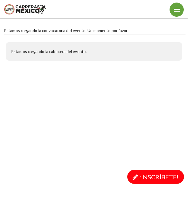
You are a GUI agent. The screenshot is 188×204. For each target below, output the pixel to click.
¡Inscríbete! (156, 177)
